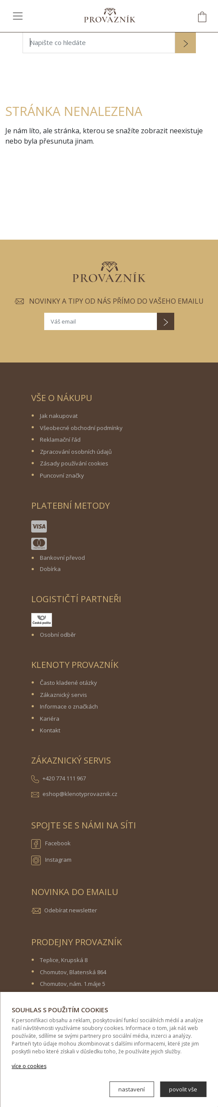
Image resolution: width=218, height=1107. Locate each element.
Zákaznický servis (63, 694)
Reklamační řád (60, 439)
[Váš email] (100, 321)
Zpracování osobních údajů (76, 451)
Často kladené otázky (68, 682)
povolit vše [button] (183, 1089)
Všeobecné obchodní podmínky (81, 427)
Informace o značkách (69, 706)
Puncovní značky (62, 475)
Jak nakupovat (59, 415)
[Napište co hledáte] (99, 42)
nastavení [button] (131, 1089)
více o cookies (29, 1066)
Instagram (51, 860)
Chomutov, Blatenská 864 (73, 972)
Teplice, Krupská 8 (64, 959)
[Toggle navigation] (18, 15)
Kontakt (50, 730)
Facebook (51, 844)
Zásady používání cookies (74, 463)
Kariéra (49, 718)
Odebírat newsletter (70, 910)
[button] (185, 43)
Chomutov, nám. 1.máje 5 (72, 983)
